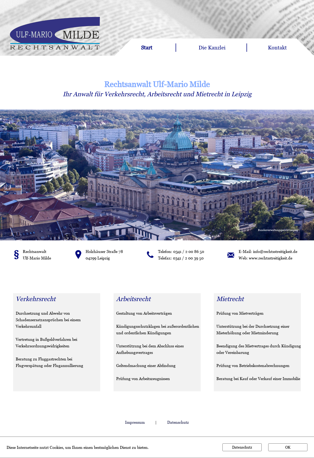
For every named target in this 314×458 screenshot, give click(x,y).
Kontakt (277, 47)
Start (146, 47)
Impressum (135, 422)
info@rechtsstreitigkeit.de (275, 251)
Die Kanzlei (212, 47)
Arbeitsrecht (164, 94)
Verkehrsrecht (124, 94)
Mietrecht (209, 94)
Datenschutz (178, 422)
